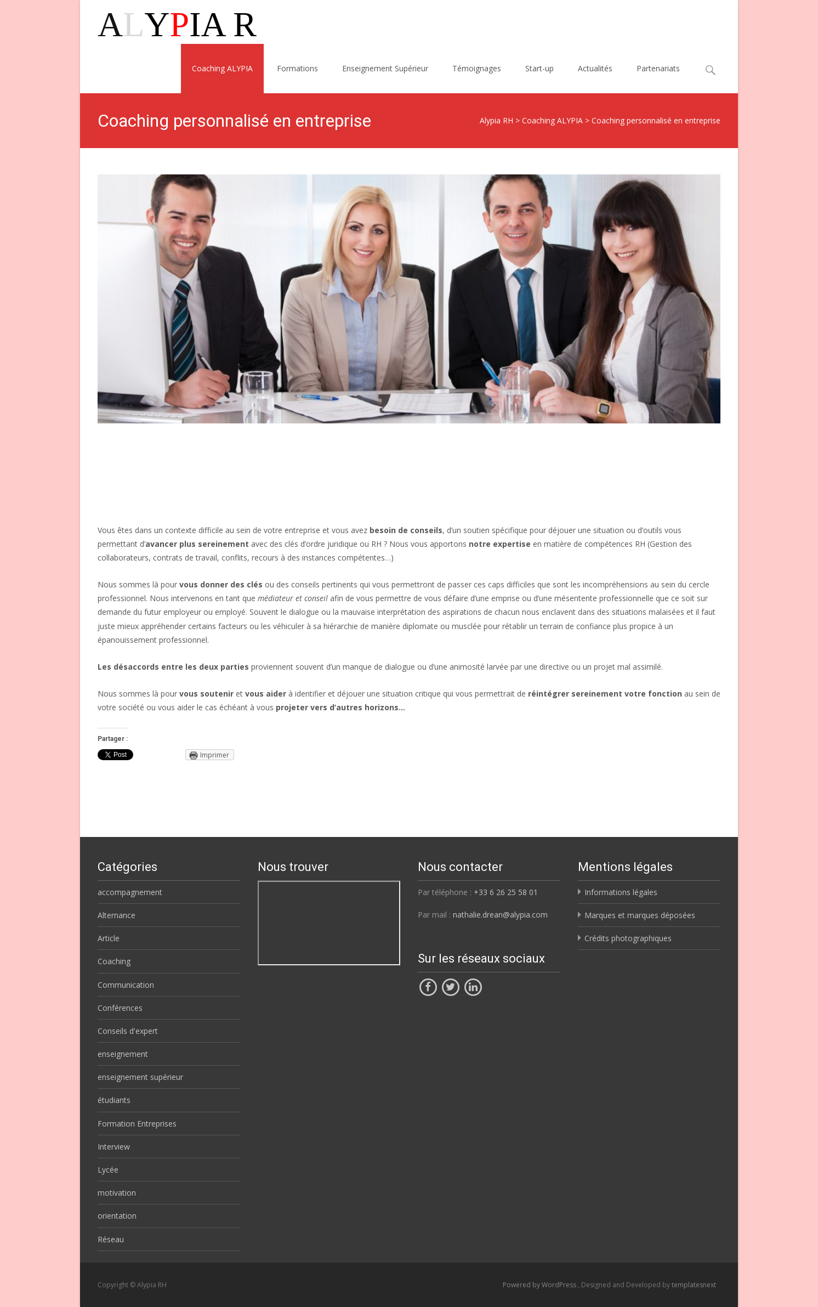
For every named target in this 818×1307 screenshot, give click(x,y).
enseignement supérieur (140, 1077)
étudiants (114, 1100)
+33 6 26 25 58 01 (506, 892)
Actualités (595, 68)
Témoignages (476, 68)
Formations (297, 68)
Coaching (114, 961)
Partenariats (658, 68)
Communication (126, 985)
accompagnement (130, 892)
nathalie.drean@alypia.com (500, 914)
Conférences (120, 1008)
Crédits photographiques (628, 938)
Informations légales (620, 892)
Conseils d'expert (128, 1031)
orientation (117, 1215)
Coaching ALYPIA (222, 68)
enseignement (123, 1054)
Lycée (108, 1169)
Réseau (111, 1239)
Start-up (539, 68)
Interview (114, 1146)
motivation (117, 1192)
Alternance (116, 915)
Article (109, 938)
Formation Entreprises (137, 1123)
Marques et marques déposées (639, 915)
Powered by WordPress (540, 1284)
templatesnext (694, 1284)
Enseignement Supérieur (385, 68)
